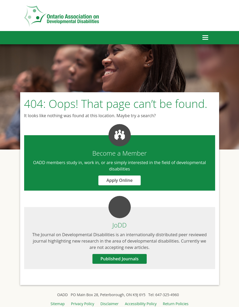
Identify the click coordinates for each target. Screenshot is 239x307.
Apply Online (119, 180)
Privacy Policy (82, 303)
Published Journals (120, 259)
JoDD (119, 225)
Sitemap (57, 303)
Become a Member (119, 153)
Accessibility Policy (141, 303)
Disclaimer (110, 303)
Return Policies (176, 303)
